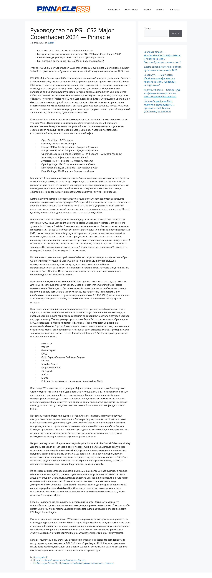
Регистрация (131, 9)
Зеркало (160, 9)
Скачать (147, 9)
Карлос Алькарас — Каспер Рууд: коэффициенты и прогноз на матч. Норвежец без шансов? (162, 93)
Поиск (147, 28)
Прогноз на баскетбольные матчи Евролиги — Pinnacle (59, 560)
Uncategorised (40, 557)
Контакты (174, 9)
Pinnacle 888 (114, 9)
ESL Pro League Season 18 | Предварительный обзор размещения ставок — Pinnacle (73, 563)
